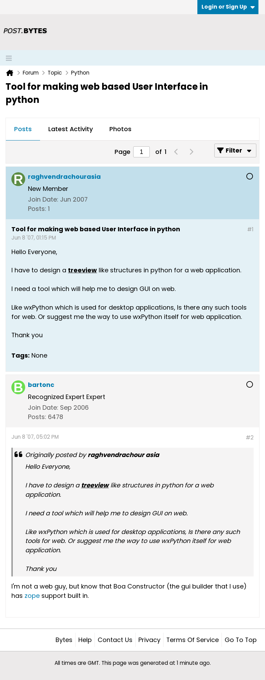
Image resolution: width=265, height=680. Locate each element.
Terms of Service (192, 639)
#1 (250, 229)
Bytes (64, 639)
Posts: (37, 208)
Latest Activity (70, 129)
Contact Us (115, 639)
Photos (120, 129)
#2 (250, 437)
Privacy (149, 639)
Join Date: (43, 199)
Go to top (241, 639)
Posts (23, 129)
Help (85, 639)
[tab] (23, 129)
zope (32, 595)
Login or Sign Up (228, 6)
